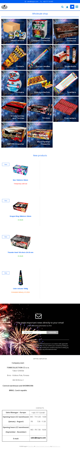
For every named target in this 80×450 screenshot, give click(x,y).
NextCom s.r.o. (56, 446)
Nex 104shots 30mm (20, 180)
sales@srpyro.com (32, 1)
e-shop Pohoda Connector (42, 446)
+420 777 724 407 (48, 1)
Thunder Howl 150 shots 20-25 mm (20, 252)
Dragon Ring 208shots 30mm (20, 216)
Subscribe (52, 332)
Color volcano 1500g (20, 288)
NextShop (31, 446)
